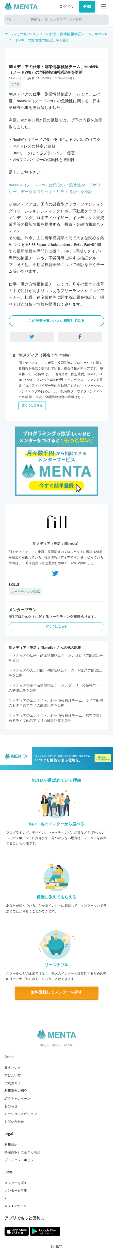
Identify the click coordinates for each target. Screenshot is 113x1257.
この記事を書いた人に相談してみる (56, 321)
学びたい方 (12, 1075)
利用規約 (10, 1144)
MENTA (58, 1246)
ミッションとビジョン (20, 1114)
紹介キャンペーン (17, 1098)
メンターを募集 (15, 1190)
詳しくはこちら (32, 405)
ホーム (9, 34)
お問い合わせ (14, 1122)
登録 (87, 6)
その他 (21, 34)
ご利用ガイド (14, 1083)
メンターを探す (15, 1183)
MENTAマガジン (15, 1206)
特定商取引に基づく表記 (22, 1152)
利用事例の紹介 (15, 1091)
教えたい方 (12, 1067)
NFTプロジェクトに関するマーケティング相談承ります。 (53, 617)
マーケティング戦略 (25, 591)
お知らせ (10, 1106)
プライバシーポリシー (20, 1160)
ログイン (67, 6)
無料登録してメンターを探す (56, 992)
